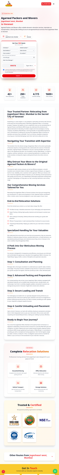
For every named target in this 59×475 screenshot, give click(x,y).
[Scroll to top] (3, 471)
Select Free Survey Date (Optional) (8, 55)
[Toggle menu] (53, 3)
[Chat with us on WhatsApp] (55, 471)
